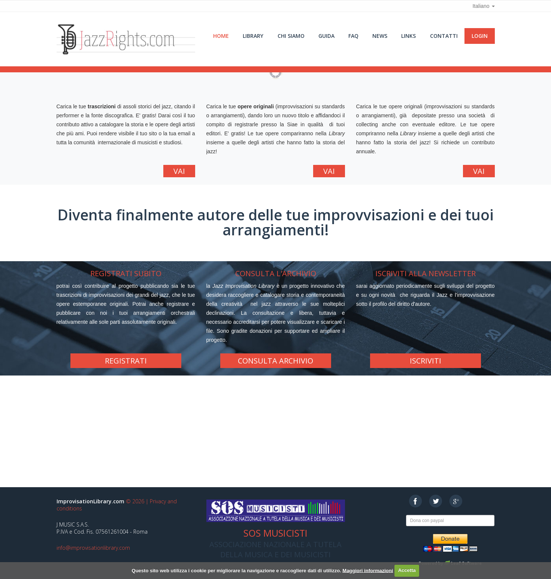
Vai (179, 171)
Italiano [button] (483, 6)
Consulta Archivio (275, 361)
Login (480, 35)
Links (408, 35)
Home (221, 35)
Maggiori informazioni (367, 570)
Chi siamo (291, 35)
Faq (353, 35)
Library (253, 35)
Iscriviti (425, 361)
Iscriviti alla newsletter (425, 273)
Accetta (407, 570)
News (379, 35)
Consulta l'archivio (275, 273)
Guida (326, 35)
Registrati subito (125, 273)
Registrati (126, 361)
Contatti (444, 35)
